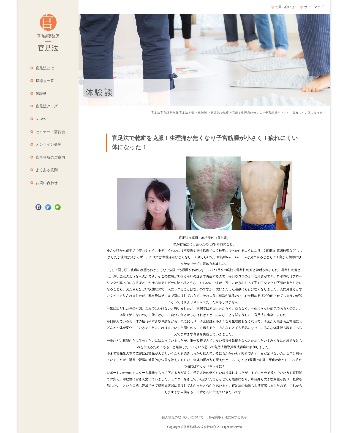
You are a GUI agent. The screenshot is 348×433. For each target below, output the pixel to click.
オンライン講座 (48, 144)
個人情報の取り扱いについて (183, 417)
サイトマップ (314, 7)
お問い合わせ (47, 183)
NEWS (41, 119)
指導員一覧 (45, 81)
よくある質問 (47, 170)
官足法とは (45, 68)
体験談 (41, 93)
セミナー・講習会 (50, 132)
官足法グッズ (47, 106)
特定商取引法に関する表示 (228, 417)
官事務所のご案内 (50, 157)
